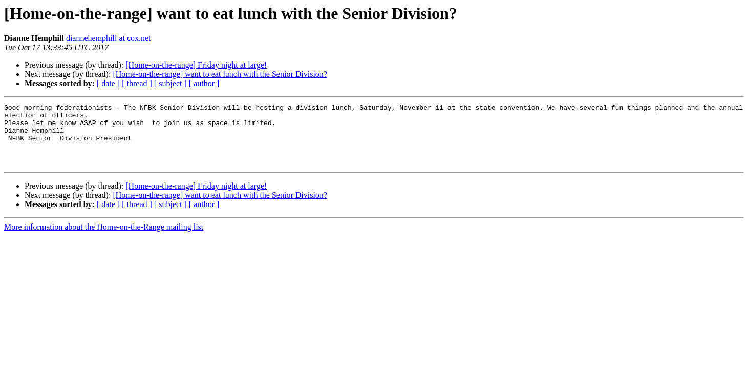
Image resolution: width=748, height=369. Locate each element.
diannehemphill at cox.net (108, 38)
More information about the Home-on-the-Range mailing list (103, 239)
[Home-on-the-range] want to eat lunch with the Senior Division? (220, 74)
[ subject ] (170, 83)
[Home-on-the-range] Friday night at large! (196, 64)
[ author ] (204, 83)
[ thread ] (137, 83)
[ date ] (108, 83)
